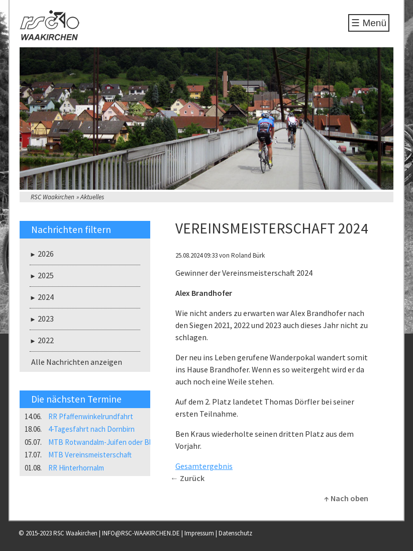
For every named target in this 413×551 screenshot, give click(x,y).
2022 (46, 340)
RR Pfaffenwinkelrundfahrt (90, 416)
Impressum (199, 533)
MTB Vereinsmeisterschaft (90, 454)
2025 (46, 275)
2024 (46, 297)
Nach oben (349, 498)
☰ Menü (368, 23)
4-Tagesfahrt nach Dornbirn (91, 429)
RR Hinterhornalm (76, 468)
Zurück (192, 478)
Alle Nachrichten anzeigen (76, 362)
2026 (46, 254)
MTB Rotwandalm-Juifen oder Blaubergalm (115, 442)
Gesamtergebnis (204, 466)
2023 (46, 318)
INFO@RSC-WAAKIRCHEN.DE (141, 533)
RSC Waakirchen (52, 197)
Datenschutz (235, 533)
